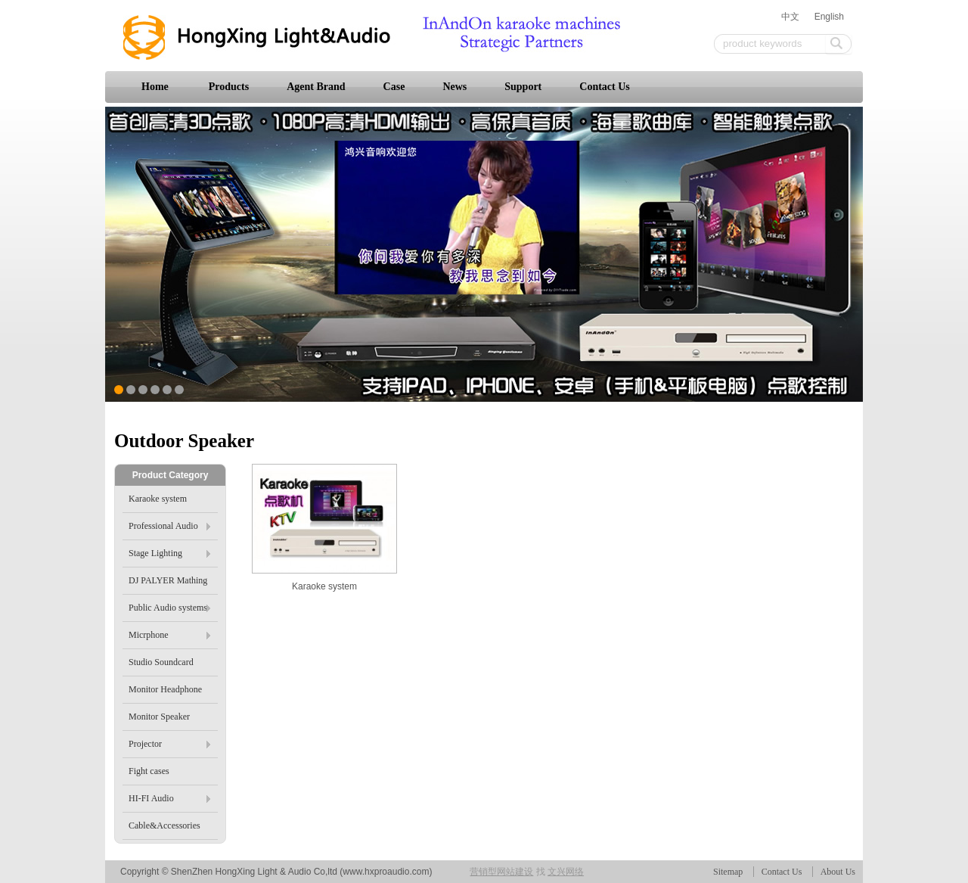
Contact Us (604, 86)
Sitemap (728, 871)
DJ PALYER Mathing (168, 580)
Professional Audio (169, 526)
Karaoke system (324, 586)
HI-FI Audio (169, 798)
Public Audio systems (169, 607)
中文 (790, 16)
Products (229, 86)
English (829, 16)
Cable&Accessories (164, 825)
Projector (169, 743)
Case (394, 86)
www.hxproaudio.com (386, 871)
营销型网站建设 (501, 871)
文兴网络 (566, 871)
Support (522, 86)
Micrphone (169, 635)
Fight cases (149, 771)
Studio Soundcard (161, 662)
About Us (838, 871)
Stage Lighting (169, 553)
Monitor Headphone (165, 689)
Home (155, 86)
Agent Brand (316, 86)
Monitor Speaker (159, 716)
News (454, 86)
